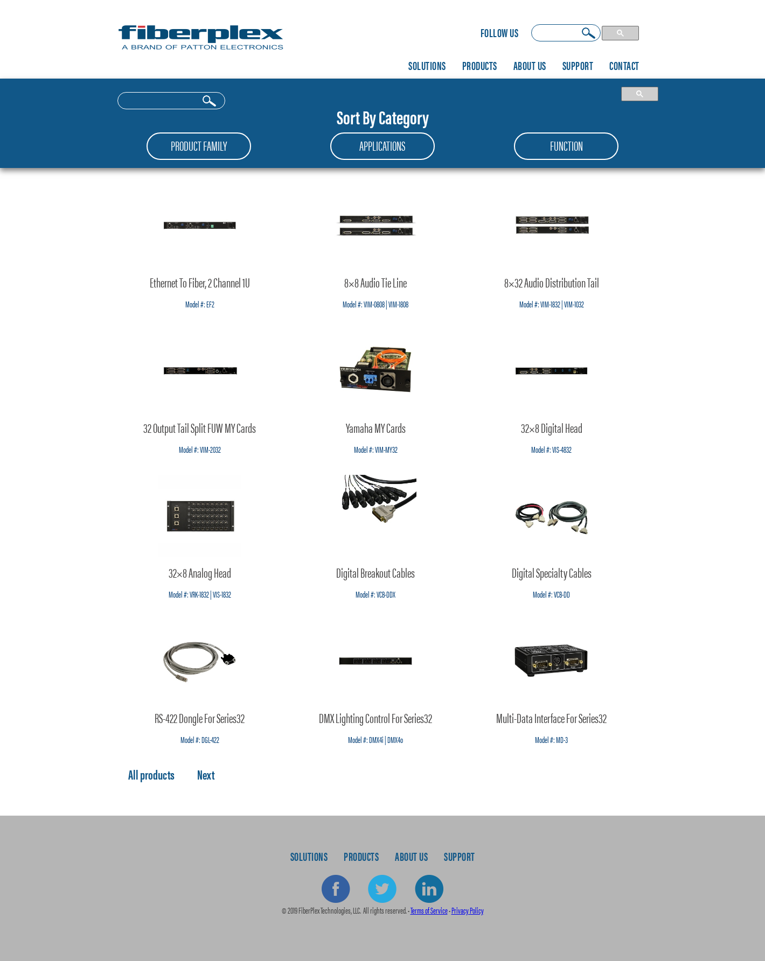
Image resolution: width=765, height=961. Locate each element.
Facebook (336, 889)
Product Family (199, 145)
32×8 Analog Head (200, 572)
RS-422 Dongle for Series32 (200, 718)
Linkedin (428, 889)
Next (205, 774)
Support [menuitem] (578, 65)
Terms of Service (429, 910)
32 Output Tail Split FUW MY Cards (199, 427)
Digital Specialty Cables (552, 572)
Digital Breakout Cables (375, 572)
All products (151, 774)
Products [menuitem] (479, 65)
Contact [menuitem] (624, 65)
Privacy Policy (467, 910)
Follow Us (500, 32)
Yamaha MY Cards (376, 427)
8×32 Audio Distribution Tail (551, 282)
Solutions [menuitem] (427, 65)
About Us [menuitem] (529, 65)
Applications (382, 145)
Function (566, 145)
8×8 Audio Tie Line (375, 282)
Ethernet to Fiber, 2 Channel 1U (200, 282)
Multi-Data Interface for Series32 (551, 718)
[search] (566, 32)
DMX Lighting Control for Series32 (375, 718)
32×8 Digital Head (551, 427)
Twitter (382, 889)
